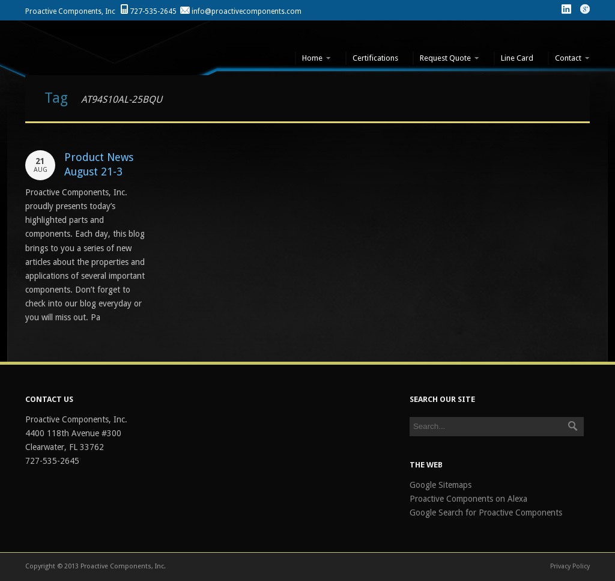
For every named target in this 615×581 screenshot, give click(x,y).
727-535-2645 (153, 11)
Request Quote (446, 58)
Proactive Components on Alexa (468, 498)
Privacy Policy (570, 566)
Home (313, 58)
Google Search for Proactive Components (486, 512)
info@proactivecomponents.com (246, 11)
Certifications (375, 57)
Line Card (517, 57)
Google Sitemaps (440, 485)
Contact (569, 58)
